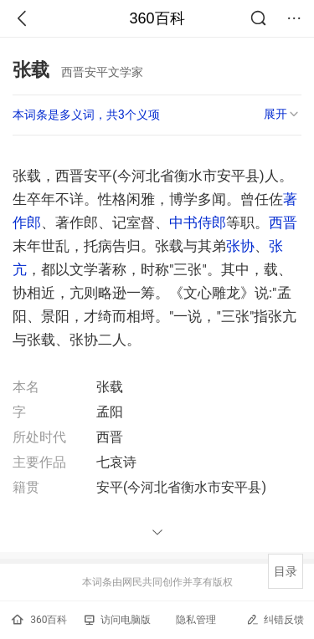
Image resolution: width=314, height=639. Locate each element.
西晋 (283, 222)
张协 (240, 246)
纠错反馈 (275, 619)
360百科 (156, 18)
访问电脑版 (118, 620)
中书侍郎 (197, 222)
